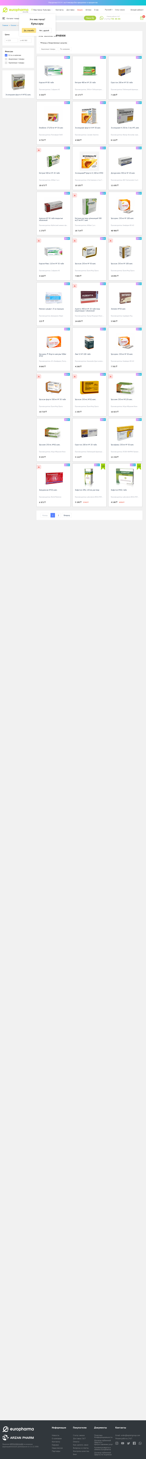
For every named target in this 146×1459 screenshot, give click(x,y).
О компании (57, 1438)
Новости (55, 1435)
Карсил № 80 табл (46, 83)
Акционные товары (48, 50)
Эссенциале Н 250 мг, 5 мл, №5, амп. (125, 128)
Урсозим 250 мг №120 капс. (122, 400)
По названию (65, 50)
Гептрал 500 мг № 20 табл (49, 174)
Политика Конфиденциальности (103, 1436)
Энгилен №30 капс (118, 310)
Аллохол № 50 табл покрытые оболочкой (51, 220)
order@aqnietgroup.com (130, 1435)
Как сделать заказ (80, 1445)
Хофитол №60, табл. (119, 491)
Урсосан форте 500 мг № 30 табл (52, 400)
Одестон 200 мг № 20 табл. (86, 445)
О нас (96, 10)
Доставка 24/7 (79, 1438)
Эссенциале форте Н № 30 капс (87, 128)
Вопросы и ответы (81, 1448)
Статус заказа (120, 10)
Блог (75, 1454)
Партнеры (56, 1451)
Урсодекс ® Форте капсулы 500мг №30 (52, 356)
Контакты (60, 10)
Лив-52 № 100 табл (83, 355)
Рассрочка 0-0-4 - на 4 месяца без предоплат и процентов (73, 2)
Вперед (67, 516)
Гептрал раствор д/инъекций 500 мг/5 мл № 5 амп (88, 220)
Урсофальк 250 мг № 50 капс (122, 445)
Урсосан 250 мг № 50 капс (85, 264)
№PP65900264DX (16, 1444)
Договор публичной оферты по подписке (103, 1453)
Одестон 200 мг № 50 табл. (122, 83)
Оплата (76, 1441)
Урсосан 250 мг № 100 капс (122, 264)
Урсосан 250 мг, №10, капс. (85, 400)
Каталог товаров (11, 18)
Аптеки (88, 10)
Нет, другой (44, 30)
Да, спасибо (29, 30)
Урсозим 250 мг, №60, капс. (49, 445)
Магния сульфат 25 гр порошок (51, 310)
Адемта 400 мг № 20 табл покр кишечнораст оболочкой (87, 311)
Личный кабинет (137, 10)
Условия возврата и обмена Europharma (102, 1448)
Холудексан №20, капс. (48, 491)
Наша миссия (57, 1448)
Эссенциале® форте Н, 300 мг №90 (89, 174)
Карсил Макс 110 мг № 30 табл (51, 264)
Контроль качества (81, 1451)
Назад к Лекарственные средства (54, 44)
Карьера (55, 1445)
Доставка (70, 10)
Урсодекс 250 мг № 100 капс (122, 219)
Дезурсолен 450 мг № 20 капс (123, 174)
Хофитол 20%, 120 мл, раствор (87, 491)
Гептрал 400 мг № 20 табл (85, 83)
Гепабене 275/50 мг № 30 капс (51, 128)
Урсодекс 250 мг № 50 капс (122, 355)
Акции (80, 10)
